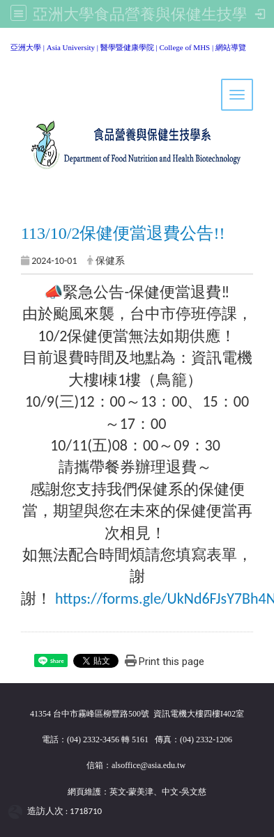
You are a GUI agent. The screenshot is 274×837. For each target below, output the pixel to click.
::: (5, 45)
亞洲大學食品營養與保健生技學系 (148, 14)
